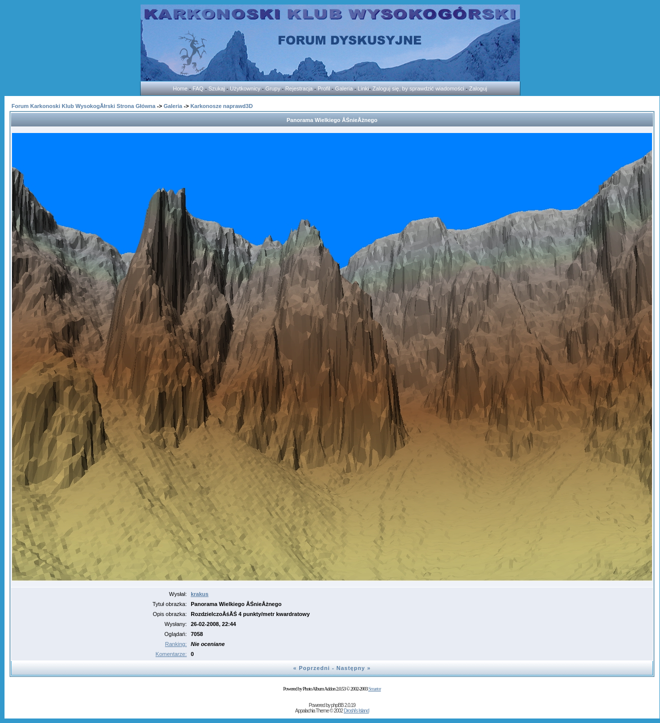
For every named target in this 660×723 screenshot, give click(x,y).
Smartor (374, 689)
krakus (199, 594)
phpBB (337, 705)
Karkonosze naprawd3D (221, 106)
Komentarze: (171, 654)
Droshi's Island (356, 711)
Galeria (173, 106)
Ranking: (176, 644)
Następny (350, 668)
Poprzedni (314, 668)
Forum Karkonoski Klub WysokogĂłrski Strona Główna (84, 106)
